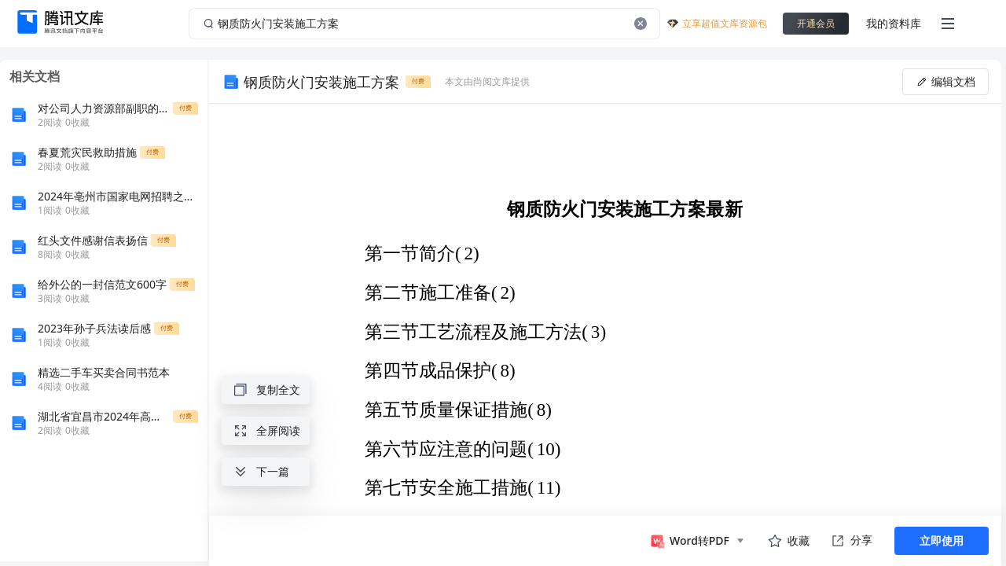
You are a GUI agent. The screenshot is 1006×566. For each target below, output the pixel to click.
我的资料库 (893, 23)
